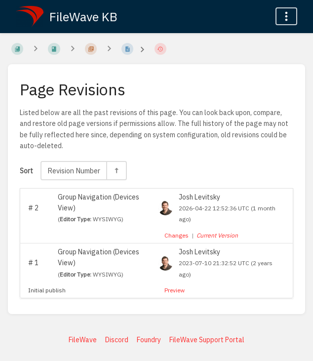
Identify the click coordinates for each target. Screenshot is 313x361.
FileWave (83, 339)
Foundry (149, 339)
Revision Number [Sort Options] (73, 170)
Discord (116, 339)
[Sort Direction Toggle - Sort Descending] (116, 170)
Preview (174, 290)
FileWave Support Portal (206, 339)
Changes (176, 235)
